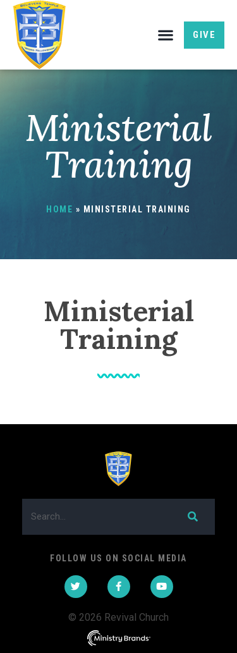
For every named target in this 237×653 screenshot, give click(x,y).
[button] (165, 35)
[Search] (192, 517)
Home (59, 209)
